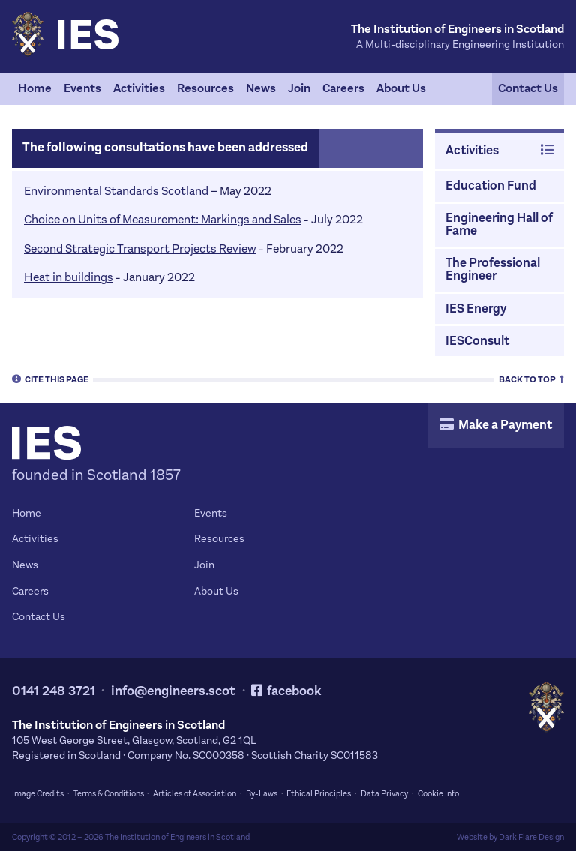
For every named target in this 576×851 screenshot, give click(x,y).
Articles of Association (194, 793)
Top (531, 378)
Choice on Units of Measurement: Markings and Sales (163, 219)
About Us (401, 88)
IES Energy (476, 309)
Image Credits (38, 793)
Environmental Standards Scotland (116, 191)
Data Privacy (384, 793)
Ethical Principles (318, 793)
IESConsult (477, 341)
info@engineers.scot (173, 691)
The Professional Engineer (493, 269)
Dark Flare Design (531, 837)
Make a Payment (496, 425)
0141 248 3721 (53, 691)
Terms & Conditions (109, 793)
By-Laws (262, 793)
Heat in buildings (68, 277)
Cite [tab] (50, 378)
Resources (205, 88)
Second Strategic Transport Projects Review (140, 248)
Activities (139, 88)
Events (82, 88)
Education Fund (491, 186)
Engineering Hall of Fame (499, 224)
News (261, 88)
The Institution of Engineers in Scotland (177, 837)
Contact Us (528, 88)
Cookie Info (438, 793)
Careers (343, 88)
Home (35, 88)
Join (299, 88)
